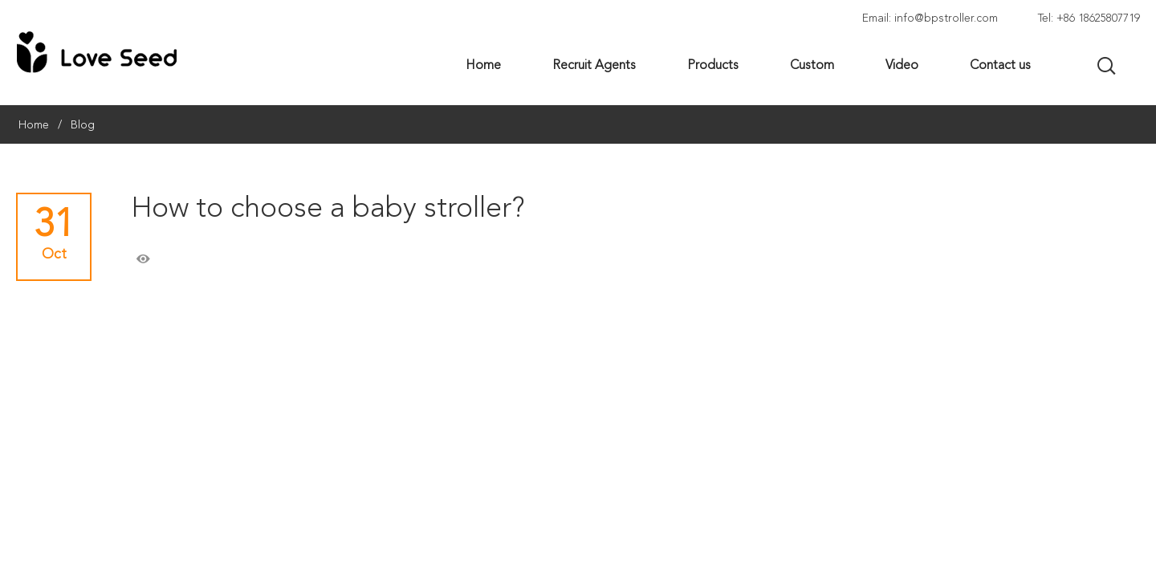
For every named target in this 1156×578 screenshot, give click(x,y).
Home (33, 125)
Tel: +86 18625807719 (1089, 18)
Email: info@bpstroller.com (930, 18)
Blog (83, 125)
